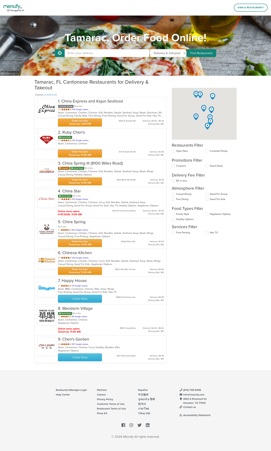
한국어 (142, 404)
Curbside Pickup (218, 151)
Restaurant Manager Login (71, 390)
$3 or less (181, 180)
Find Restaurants (201, 53)
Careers (101, 394)
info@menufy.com (191, 394)
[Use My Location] (60, 53)
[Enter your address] (107, 53)
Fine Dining (182, 199)
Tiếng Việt (144, 413)
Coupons (181, 165)
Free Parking (183, 232)
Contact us (187, 407)
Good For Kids (217, 199)
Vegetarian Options (220, 214)
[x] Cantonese (50, 95)
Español (143, 390)
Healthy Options (185, 219)
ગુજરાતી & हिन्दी (146, 399)
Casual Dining (183, 194)
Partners (102, 390)
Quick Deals (216, 165)
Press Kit (102, 413)
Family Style (182, 214)
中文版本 (143, 394)
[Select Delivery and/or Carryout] (168, 53)
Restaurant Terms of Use (111, 408)
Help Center (63, 394)
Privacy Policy (105, 399)
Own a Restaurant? (251, 7)
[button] (212, 96)
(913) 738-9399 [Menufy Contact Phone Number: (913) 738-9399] (190, 390)
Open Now (182, 151)
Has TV (214, 232)
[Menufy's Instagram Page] (131, 425)
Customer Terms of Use (110, 404)
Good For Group (218, 194)
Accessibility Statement (195, 415)
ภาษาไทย (143, 408)
